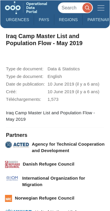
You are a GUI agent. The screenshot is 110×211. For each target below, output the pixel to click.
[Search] (75, 7)
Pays (44, 19)
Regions (68, 19)
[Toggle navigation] (101, 7)
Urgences (17, 19)
